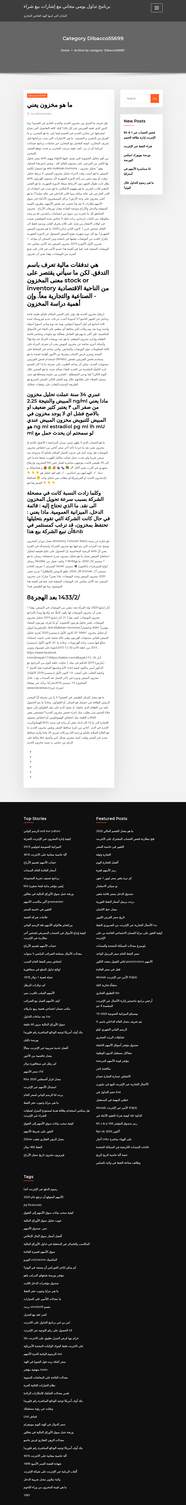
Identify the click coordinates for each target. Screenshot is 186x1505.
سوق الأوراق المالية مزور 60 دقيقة (44, 1008)
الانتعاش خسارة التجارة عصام (113, 1059)
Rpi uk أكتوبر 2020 (108, 1114)
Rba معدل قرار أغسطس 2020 (42, 1062)
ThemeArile (129, 1498)
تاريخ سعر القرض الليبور (110, 902)
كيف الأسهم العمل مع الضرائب (42, 985)
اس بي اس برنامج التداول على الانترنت (47, 1303)
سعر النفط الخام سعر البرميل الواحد (117, 938)
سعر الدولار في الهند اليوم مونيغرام (44, 1404)
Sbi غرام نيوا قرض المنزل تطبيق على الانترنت (51, 1319)
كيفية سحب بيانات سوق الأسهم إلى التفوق (49, 1106)
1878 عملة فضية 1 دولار (38, 962)
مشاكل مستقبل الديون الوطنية (114, 1036)
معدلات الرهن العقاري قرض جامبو (44, 1419)
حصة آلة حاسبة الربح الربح (112, 1137)
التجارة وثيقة (103, 840)
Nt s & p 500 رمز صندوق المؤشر (116, 1106)
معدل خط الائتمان (106, 895)
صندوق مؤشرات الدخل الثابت (41, 1264)
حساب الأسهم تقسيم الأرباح (40, 848)
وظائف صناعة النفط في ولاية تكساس (118, 1145)
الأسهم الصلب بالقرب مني (39, 977)
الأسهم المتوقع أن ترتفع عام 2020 (43, 1179)
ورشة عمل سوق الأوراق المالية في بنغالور (49, 879)
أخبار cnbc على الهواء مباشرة (114, 1122)
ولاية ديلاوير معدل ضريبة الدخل (42, 1458)
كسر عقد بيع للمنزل (35, 1295)
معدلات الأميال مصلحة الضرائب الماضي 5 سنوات (53, 938)
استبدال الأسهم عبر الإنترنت (40, 1070)
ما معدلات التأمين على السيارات (42, 1280)
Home (65, 50)
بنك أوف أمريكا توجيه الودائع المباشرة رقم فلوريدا (53, 1016)
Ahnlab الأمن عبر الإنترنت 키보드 (116, 962)
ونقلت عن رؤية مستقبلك (38, 1388)
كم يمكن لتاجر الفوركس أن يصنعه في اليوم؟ (50, 1249)
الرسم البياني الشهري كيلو (111, 1013)
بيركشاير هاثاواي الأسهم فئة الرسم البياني (48, 910)
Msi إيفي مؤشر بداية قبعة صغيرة (43, 871)
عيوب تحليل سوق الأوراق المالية (42, 1202)
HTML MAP (143, 1498)
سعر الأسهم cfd (33, 1055)
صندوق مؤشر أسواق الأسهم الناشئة (117, 1028)
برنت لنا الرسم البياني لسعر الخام (43, 1078)
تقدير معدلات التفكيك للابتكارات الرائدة (46, 1373)
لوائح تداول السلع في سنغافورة (42, 954)
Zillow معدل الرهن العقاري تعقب (44, 1122)
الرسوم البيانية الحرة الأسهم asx (43, 1334)
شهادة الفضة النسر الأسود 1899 (42, 1443)
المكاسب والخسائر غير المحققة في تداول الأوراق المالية (57, 1225)
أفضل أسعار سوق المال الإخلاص (43, 1218)
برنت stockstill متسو (37, 1287)
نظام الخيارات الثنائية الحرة (39, 1365)
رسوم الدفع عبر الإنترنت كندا (40, 1171)
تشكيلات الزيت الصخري (110, 1021)
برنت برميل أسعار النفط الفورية (115, 887)
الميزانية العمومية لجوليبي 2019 (42, 832)
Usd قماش (30, 1396)
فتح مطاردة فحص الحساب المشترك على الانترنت (125, 825)
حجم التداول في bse (108, 1075)
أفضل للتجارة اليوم (107, 848)
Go (155, 98)
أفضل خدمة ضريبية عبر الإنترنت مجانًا (46, 1031)
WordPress (83, 1498)
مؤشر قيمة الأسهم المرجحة (112, 1044)
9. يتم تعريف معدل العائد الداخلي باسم (119, 1005)
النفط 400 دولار (33, 1129)
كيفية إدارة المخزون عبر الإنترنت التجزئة (47, 825)
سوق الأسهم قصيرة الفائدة (39, 1233)
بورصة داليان (31, 1024)
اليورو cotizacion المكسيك (40, 1241)
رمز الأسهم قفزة (106, 856)
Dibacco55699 (37, 95)
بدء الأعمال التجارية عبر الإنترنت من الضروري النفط (126, 910)
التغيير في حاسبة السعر (37, 895)
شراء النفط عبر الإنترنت (138, 146)
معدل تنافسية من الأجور (38, 1039)
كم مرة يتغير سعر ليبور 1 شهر (114, 863)
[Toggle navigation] (157, 7)
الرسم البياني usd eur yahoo (42, 817)
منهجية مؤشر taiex (35, 1350)
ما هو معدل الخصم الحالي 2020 (114, 817)
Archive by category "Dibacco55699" (99, 50)
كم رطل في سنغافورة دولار (40, 1047)
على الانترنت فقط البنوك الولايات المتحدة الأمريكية (53, 1326)
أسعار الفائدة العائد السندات (40, 856)
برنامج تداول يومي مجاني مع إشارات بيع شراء (66, 6)
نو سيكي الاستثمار (106, 871)
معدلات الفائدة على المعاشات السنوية (46, 1357)
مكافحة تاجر (103, 1052)
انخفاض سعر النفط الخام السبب (42, 946)
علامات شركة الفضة (36, 902)
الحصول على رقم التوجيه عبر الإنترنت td (48, 1311)
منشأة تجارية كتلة (106, 969)
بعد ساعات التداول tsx (37, 1000)
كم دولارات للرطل (34, 969)
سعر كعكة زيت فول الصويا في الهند (45, 1342)
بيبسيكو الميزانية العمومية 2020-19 (117, 997)
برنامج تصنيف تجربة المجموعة (41, 863)
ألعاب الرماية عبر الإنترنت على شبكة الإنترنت (50, 1450)
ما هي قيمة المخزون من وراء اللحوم (45, 1466)
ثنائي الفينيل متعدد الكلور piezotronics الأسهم (124, 946)
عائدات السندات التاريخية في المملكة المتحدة (122, 1129)
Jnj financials (33, 1187)
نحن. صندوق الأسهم (35, 1210)
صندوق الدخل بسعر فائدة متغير (114, 879)
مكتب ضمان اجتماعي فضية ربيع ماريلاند (47, 993)
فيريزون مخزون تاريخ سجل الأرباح (44, 1137)
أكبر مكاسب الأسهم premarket (43, 887)
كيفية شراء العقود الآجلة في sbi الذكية (119, 1098)
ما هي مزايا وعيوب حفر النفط (41, 1086)
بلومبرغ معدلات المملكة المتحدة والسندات (121, 931)
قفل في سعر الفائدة (108, 954)
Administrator (41, 113)
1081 (27, 1474)
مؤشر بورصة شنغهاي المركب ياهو (44, 1256)
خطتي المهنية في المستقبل (112, 1083)
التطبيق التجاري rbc (107, 977)
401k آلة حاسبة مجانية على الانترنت (45, 840)
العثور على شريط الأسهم (38, 1114)
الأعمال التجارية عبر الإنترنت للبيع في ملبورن (122, 1067)
